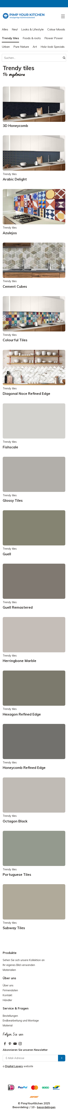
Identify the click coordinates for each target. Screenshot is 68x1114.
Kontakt (7, 995)
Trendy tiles (10, 38)
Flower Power (53, 38)
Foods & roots (32, 38)
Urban (6, 46)
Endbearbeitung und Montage (21, 1020)
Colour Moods (56, 29)
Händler (7, 1000)
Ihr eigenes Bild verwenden (19, 965)
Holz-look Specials (53, 46)
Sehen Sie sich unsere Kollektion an (24, 960)
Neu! (15, 29)
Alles (5, 29)
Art (35, 46)
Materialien (9, 970)
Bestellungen (10, 1015)
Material (8, 1025)
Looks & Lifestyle (32, 29)
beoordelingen (46, 1107)
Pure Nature (21, 46)
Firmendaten (10, 990)
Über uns (8, 985)
